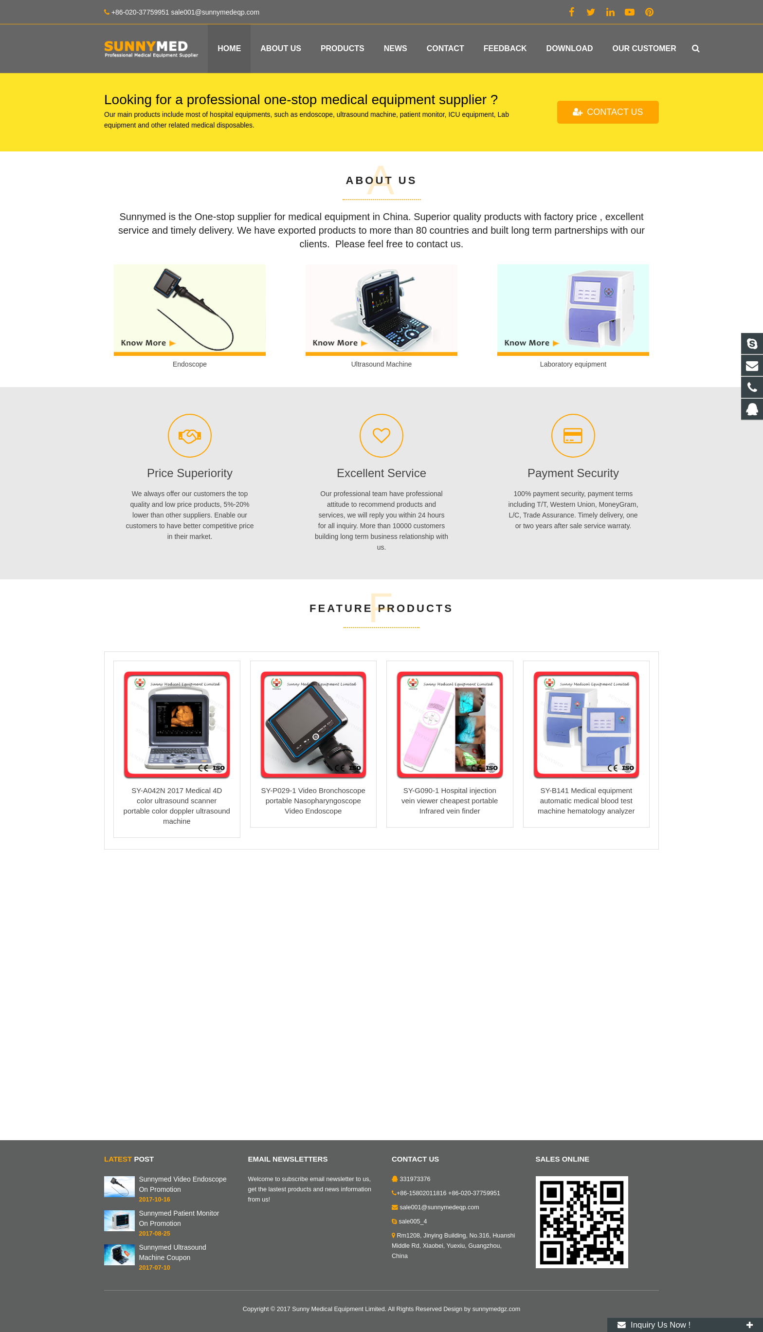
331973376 (415, 1181)
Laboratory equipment (573, 644)
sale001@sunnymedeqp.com (439, 1209)
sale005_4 (413, 1224)
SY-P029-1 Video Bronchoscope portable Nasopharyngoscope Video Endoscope (313, 1080)
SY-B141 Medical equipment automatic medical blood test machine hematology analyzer (586, 1080)
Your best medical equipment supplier (227, 172)
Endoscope (190, 644)
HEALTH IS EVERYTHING (176, 144)
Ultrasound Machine (381, 644)
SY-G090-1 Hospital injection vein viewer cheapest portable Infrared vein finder (449, 1080)
